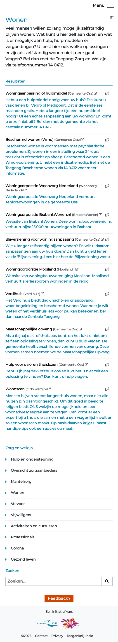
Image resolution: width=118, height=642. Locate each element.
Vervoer (18, 504)
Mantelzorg (21, 481)
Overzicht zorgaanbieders (34, 470)
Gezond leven (23, 559)
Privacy (57, 636)
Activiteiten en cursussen (34, 526)
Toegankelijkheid (80, 636)
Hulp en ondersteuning (32, 459)
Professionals (22, 537)
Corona (17, 548)
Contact (41, 636)
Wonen (17, 493)
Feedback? (59, 598)
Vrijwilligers (21, 515)
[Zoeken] (107, 581)
